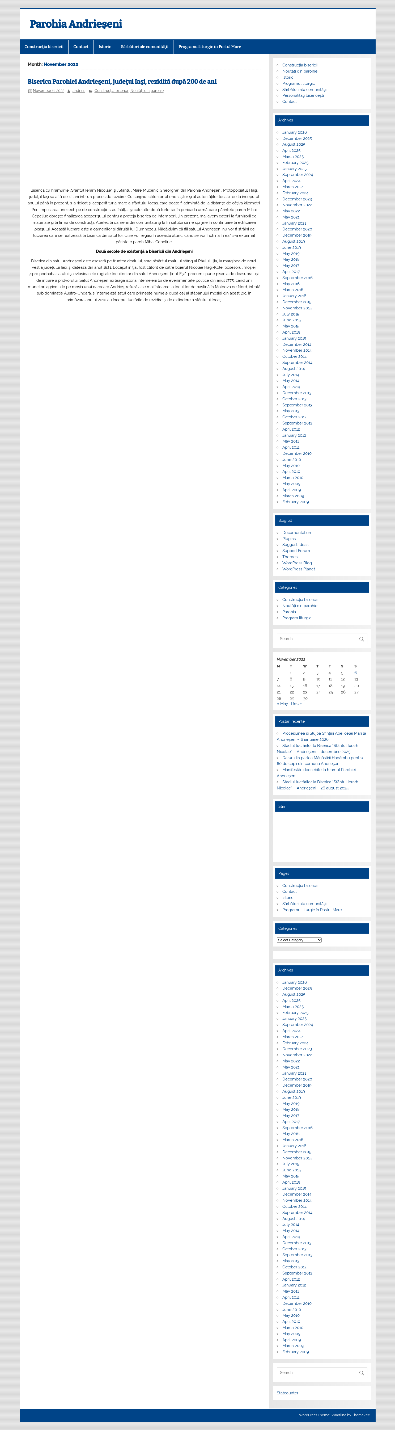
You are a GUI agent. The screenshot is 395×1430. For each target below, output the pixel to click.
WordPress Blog (297, 563)
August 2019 (293, 241)
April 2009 (291, 489)
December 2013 (296, 392)
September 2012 (297, 423)
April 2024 (291, 180)
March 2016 (292, 289)
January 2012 (294, 435)
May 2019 (291, 253)
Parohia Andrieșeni (76, 24)
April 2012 (291, 429)
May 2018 (291, 259)
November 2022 (297, 205)
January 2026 (294, 132)
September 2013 (297, 405)
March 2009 (293, 496)
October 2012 (294, 417)
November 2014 (297, 350)
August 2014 (293, 368)
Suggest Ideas (295, 544)
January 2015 (294, 338)
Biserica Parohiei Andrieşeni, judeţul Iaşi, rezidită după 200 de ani (122, 81)
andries (79, 91)
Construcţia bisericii (43, 46)
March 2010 (292, 477)
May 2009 (291, 483)
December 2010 (297, 453)
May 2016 (291, 283)
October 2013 (294, 399)
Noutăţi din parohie (147, 91)
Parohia (289, 611)
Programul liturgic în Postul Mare (210, 46)
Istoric (105, 46)
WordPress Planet (298, 569)
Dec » (296, 703)
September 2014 (297, 362)
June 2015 (291, 320)
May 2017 (290, 265)
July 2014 (290, 374)
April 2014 (291, 386)
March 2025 (293, 156)
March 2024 (293, 186)
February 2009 (295, 501)
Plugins (289, 538)
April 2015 (291, 332)
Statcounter (287, 1393)
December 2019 (297, 235)
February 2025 (295, 162)
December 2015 (296, 302)
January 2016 (294, 295)
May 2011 (290, 441)
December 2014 (296, 344)
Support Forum (296, 550)
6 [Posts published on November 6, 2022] (355, 672)
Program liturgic (296, 618)
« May (282, 703)
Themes (290, 556)
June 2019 (291, 247)
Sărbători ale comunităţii (144, 46)
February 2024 (295, 193)
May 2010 (291, 465)
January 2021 (294, 223)
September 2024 (297, 174)
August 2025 (293, 144)
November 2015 (297, 308)
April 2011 (290, 447)
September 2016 (297, 277)
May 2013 (290, 411)
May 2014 (290, 380)
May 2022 (291, 211)
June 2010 (291, 459)
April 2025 (291, 150)
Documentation (296, 532)
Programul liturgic (298, 83)
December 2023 (297, 199)
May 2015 (290, 326)
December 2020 (297, 229)
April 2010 (291, 471)
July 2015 (290, 314)
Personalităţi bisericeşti (303, 95)
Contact (80, 46)
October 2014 (294, 356)
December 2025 (297, 138)
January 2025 (294, 168)
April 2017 (291, 271)
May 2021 (290, 217)
